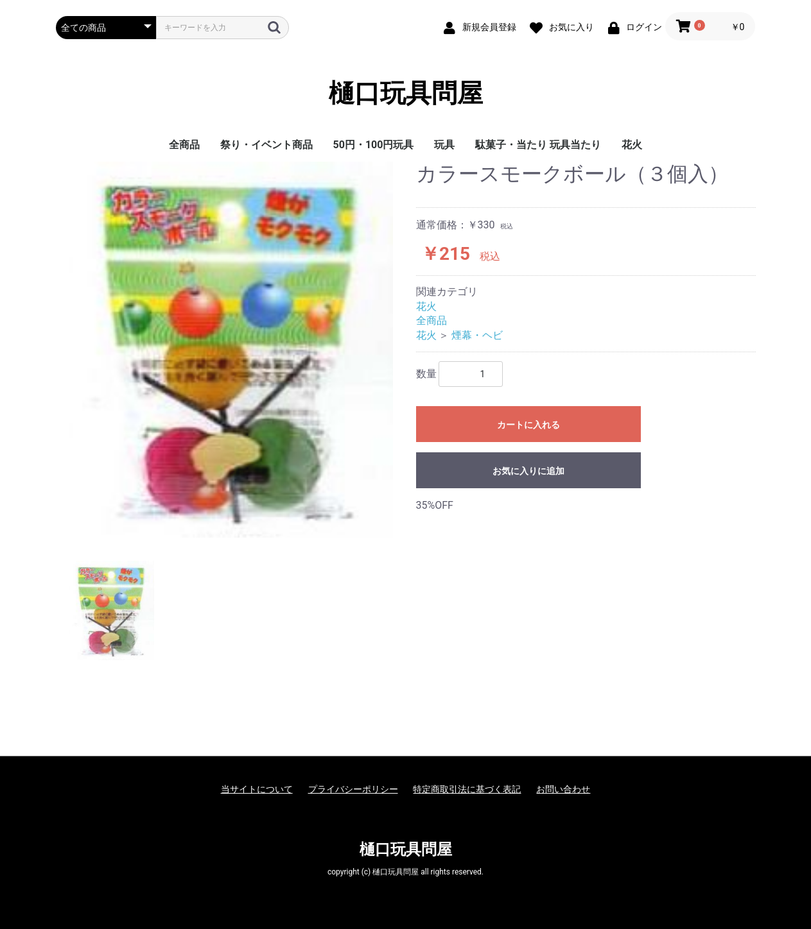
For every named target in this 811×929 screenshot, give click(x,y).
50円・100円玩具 (373, 145)
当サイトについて (257, 789)
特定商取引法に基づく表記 (467, 789)
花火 (632, 145)
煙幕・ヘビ (477, 335)
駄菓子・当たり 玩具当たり (538, 145)
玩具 (444, 145)
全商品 (184, 145)
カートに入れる (528, 425)
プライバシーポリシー (353, 789)
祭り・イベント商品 (266, 145)
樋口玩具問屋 (406, 93)
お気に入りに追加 (528, 471)
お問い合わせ (563, 789)
